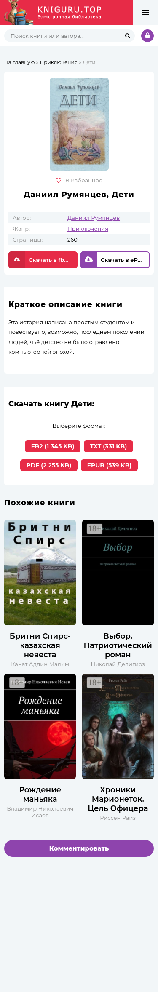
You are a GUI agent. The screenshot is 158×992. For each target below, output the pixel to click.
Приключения (87, 228)
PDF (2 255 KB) (49, 465)
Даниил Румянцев (93, 217)
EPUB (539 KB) (109, 465)
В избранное (79, 180)
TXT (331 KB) (108, 446)
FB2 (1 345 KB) (53, 446)
